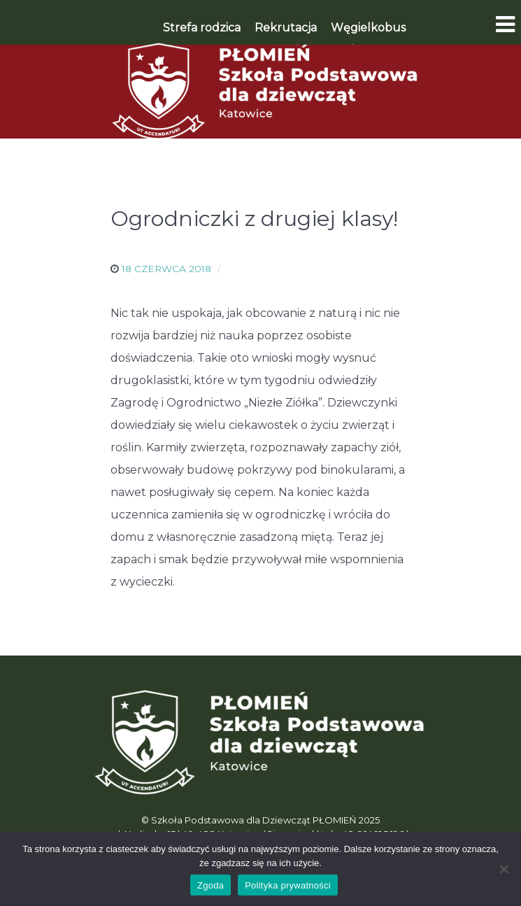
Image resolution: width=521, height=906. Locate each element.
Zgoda (210, 885)
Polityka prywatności (288, 885)
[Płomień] (261, 91)
